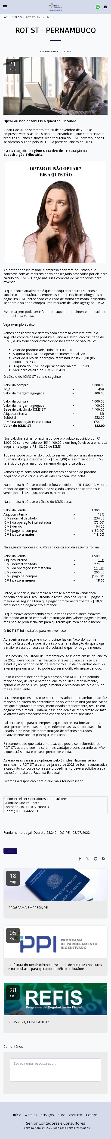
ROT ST (10, 851)
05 (13, 934)
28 (13, 992)
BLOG (18, 17)
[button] (5, 6)
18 (13, 877)
